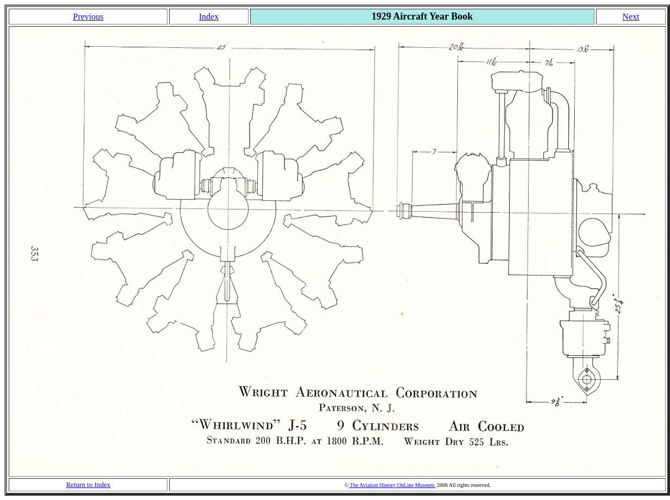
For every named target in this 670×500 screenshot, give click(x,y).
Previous (88, 16)
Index (209, 16)
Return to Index (88, 484)
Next (631, 16)
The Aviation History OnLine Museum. (392, 485)
